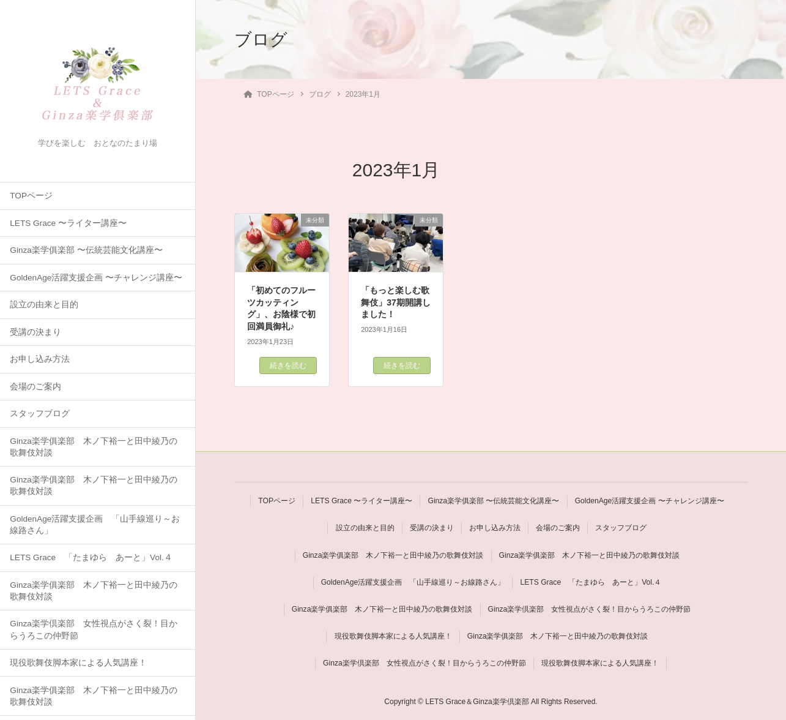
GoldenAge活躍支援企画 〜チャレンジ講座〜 (96, 277)
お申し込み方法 (40, 359)
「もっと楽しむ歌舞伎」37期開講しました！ (396, 302)
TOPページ (31, 195)
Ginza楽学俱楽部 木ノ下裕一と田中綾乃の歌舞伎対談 (93, 447)
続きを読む (288, 365)
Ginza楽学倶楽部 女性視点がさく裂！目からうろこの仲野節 (93, 629)
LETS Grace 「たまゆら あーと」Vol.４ (91, 557)
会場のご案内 (35, 386)
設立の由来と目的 (44, 304)
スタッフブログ (40, 413)
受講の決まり (35, 332)
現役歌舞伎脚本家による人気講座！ (78, 662)
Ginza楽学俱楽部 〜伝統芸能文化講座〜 (86, 250)
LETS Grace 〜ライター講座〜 (68, 223)
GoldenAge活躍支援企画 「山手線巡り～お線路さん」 (95, 524)
